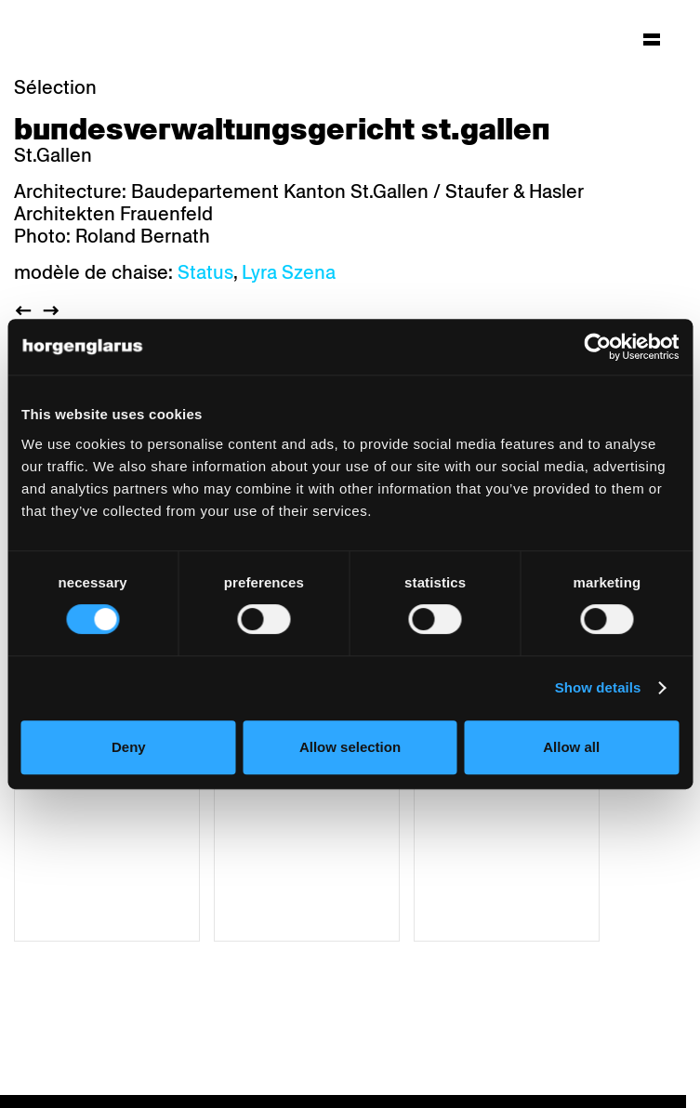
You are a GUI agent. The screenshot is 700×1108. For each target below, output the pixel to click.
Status (205, 272)
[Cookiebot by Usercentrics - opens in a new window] (597, 347)
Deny (129, 747)
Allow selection (350, 747)
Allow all (571, 747)
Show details (598, 687)
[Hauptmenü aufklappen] (651, 39)
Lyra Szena (289, 272)
